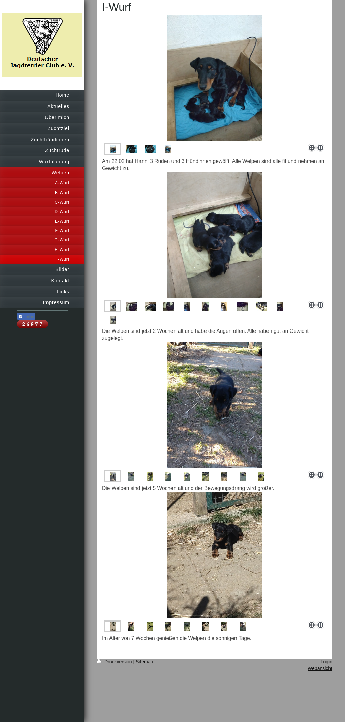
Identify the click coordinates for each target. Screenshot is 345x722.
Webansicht (320, 668)
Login (326, 661)
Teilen (26, 316)
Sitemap (144, 661)
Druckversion (115, 661)
